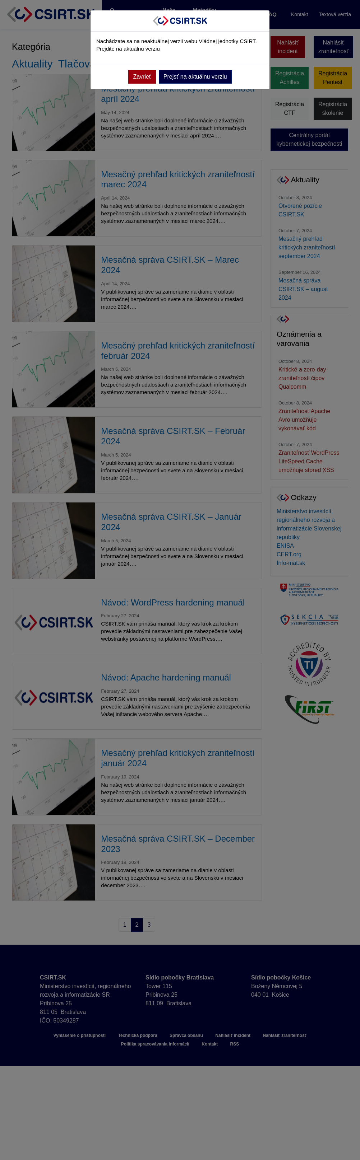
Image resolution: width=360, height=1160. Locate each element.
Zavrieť (142, 77)
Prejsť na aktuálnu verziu (195, 77)
